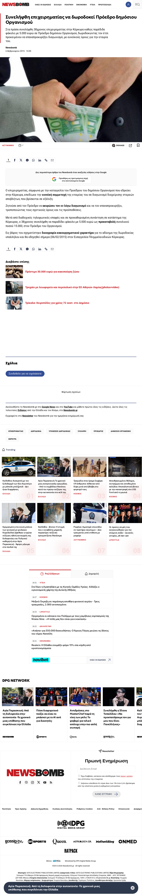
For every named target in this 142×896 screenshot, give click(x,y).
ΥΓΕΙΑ (92, 5)
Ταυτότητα (6, 809)
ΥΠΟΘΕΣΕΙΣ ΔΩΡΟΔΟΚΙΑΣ (59, 431)
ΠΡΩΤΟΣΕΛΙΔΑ (104, 5)
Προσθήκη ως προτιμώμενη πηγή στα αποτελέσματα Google (70, 179)
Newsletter (27, 416)
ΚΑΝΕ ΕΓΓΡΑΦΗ (106, 794)
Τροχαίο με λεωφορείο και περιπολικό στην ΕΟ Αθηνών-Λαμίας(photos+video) (72, 287)
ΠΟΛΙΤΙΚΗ (69, 5)
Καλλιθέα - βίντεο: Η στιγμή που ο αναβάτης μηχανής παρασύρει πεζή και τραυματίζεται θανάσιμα (51, 531)
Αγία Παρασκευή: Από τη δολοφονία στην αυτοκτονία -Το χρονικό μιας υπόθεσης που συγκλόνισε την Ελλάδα (17, 717)
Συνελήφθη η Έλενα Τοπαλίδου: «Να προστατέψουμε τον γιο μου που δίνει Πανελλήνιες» (117, 717)
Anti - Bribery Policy (105, 809)
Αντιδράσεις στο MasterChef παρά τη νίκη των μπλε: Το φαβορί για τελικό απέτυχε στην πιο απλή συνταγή (83, 719)
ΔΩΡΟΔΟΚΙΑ (36, 431)
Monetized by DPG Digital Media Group (80, 861)
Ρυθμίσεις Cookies (85, 809)
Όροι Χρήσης (21, 809)
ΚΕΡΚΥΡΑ (12, 439)
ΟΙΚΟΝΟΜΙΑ (81, 5)
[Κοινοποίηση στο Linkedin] (40, 160)
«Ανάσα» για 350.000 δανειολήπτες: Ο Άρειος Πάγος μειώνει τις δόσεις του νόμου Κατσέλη (70, 632)
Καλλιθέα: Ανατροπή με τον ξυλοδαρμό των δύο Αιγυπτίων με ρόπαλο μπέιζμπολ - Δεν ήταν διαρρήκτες (17, 485)
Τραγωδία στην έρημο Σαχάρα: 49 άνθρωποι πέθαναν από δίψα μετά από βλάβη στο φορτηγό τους (88, 485)
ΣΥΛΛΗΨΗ (82, 431)
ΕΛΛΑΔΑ (58, 5)
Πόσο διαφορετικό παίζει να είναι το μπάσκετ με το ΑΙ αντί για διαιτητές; (48, 715)
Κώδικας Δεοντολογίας (62, 809)
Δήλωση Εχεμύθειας (39, 809)
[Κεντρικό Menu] (137, 4)
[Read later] (138, 145)
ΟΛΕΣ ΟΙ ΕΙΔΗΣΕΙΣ (43, 5)
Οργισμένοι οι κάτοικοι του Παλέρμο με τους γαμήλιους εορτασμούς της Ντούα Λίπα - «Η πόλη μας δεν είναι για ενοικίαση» (70, 618)
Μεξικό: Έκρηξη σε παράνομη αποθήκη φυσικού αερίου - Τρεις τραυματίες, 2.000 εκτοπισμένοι (66, 603)
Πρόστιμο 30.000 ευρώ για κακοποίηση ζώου (52, 271)
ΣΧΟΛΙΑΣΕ (118, 145)
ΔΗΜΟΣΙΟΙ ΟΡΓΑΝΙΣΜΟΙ (121, 431)
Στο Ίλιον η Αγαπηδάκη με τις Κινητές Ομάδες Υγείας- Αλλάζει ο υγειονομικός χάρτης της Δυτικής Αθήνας (65, 588)
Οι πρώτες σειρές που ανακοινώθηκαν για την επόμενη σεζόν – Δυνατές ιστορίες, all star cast (121, 531)
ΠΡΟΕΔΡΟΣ (98, 431)
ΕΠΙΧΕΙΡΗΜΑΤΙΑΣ (15, 431)
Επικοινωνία (124, 809)
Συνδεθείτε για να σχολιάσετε (25, 373)
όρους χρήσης (127, 776)
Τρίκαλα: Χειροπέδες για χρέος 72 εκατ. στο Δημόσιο (57, 302)
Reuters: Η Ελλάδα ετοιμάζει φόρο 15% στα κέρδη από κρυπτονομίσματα (61, 647)
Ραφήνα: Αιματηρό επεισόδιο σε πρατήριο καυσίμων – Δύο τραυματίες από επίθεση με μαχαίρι (88, 531)
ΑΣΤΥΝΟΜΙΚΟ (8, 145)
